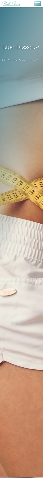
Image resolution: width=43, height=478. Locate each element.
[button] (37, 3)
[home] (13, 3)
